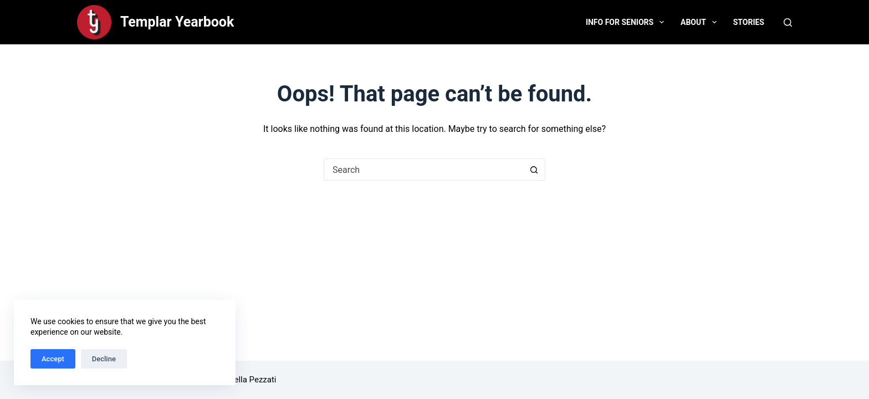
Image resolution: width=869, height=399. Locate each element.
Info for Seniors (627, 22)
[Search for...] (423, 169)
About (701, 22)
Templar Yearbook (177, 22)
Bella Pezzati (252, 380)
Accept (53, 359)
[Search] (788, 22)
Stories (748, 22)
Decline (104, 359)
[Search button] (534, 169)
